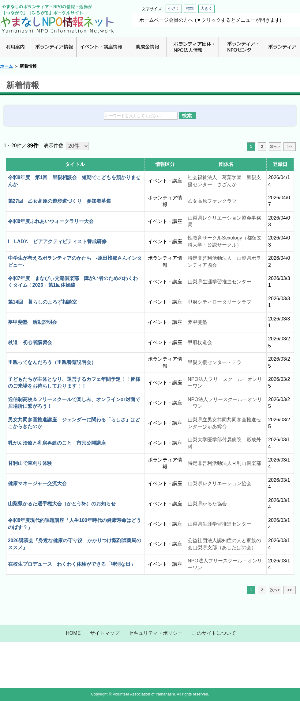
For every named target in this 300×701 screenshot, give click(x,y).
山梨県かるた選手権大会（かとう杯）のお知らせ (62, 503)
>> (289, 146)
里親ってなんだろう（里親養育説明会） (52, 362)
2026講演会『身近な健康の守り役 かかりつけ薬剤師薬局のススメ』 (74, 544)
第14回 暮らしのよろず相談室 (42, 302)
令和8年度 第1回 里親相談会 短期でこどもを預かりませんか (74, 181)
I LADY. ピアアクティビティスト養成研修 (57, 241)
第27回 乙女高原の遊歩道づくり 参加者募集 (59, 201)
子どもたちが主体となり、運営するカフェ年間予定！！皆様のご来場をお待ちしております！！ (74, 383)
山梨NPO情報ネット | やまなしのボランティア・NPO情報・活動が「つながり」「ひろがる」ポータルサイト (57, 18)
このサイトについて (214, 633)
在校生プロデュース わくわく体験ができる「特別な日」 (71, 564)
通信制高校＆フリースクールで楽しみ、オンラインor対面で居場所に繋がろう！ (74, 403)
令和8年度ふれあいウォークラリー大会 (51, 221)
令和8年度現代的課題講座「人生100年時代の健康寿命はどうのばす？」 (74, 524)
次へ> (274, 146)
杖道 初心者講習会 (30, 342)
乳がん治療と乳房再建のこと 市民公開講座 (57, 443)
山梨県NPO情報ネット (150, 663)
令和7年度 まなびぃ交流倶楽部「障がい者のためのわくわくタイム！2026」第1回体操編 (73, 282)
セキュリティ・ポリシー (155, 633)
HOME (73, 633)
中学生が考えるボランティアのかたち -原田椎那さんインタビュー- (75, 261)
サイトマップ (104, 633)
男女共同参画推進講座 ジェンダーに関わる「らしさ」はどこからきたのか (74, 423)
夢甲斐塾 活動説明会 (32, 322)
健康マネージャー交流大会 (37, 483)
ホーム (6, 66)
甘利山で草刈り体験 (30, 463)
